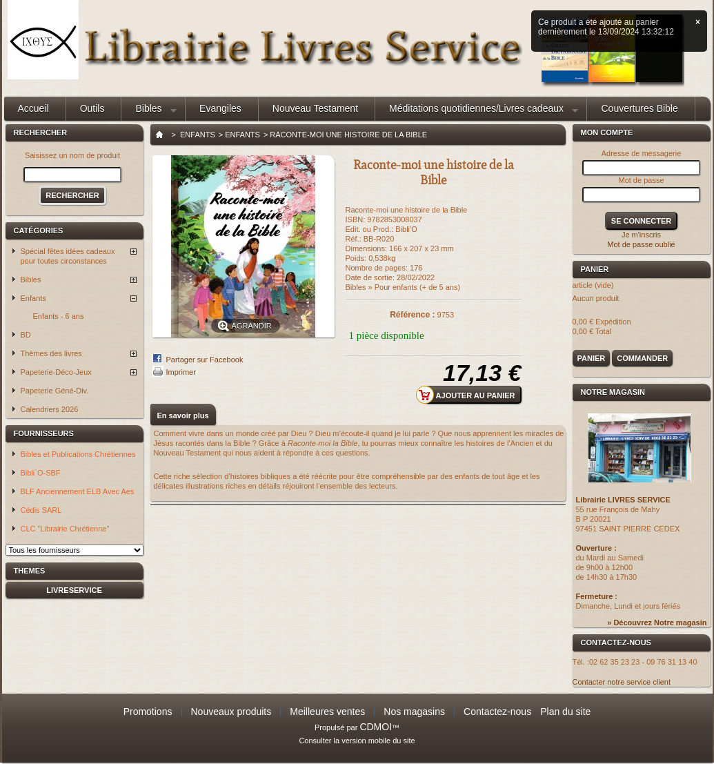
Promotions (147, 711)
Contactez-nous (497, 711)
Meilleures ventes (327, 711)
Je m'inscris (641, 235)
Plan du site (565, 711)
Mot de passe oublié (641, 244)
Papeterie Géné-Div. (55, 390)
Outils (92, 108)
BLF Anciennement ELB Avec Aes (78, 491)
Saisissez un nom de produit (72, 155)
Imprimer (181, 372)
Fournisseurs (44, 433)
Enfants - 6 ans (58, 316)
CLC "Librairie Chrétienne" (65, 529)
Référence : (412, 315)
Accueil (33, 108)
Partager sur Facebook (205, 359)
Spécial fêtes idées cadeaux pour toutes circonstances (68, 256)
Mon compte (607, 132)
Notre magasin (613, 392)
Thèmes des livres (51, 353)
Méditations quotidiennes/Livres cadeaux (476, 112)
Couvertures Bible (639, 108)
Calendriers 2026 (50, 409)
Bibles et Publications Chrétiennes (78, 454)
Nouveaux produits (231, 711)
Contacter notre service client (622, 682)
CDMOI (375, 726)
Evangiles (220, 108)
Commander (642, 358)
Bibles (149, 112)
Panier (597, 269)
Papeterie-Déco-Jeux (56, 372)
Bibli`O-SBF (41, 473)
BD (26, 335)
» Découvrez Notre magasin (656, 622)
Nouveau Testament (315, 108)
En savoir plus (183, 415)
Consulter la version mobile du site (357, 740)
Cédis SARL (41, 510)
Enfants (33, 298)
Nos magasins (414, 711)
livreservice (74, 590)
